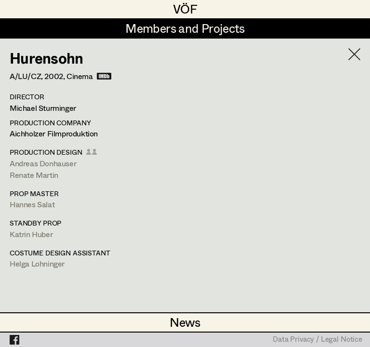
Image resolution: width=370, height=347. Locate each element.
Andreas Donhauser (43, 163)
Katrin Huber (31, 234)
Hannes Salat (32, 204)
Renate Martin (34, 175)
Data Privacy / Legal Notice (317, 340)
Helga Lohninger (37, 263)
